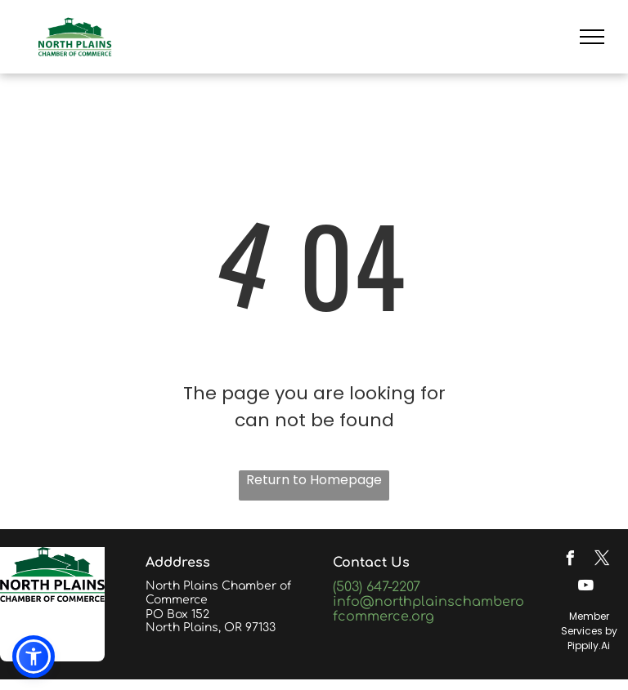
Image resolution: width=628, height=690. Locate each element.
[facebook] (569, 560)
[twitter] (601, 560)
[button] (33, 656)
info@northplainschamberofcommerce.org (428, 609)
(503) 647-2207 (376, 587)
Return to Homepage (314, 479)
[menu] (592, 37)
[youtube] (586, 587)
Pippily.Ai (588, 645)
